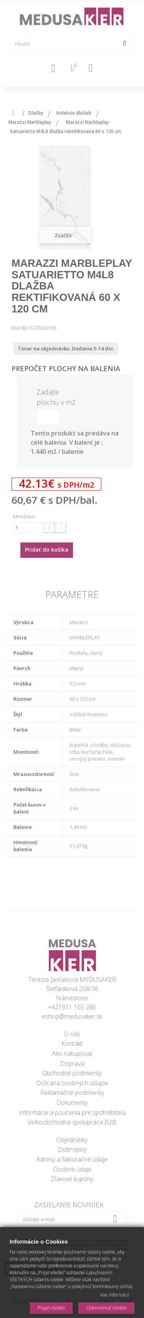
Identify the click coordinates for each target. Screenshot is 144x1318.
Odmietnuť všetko (106, 1307)
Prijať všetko (51, 1307)
